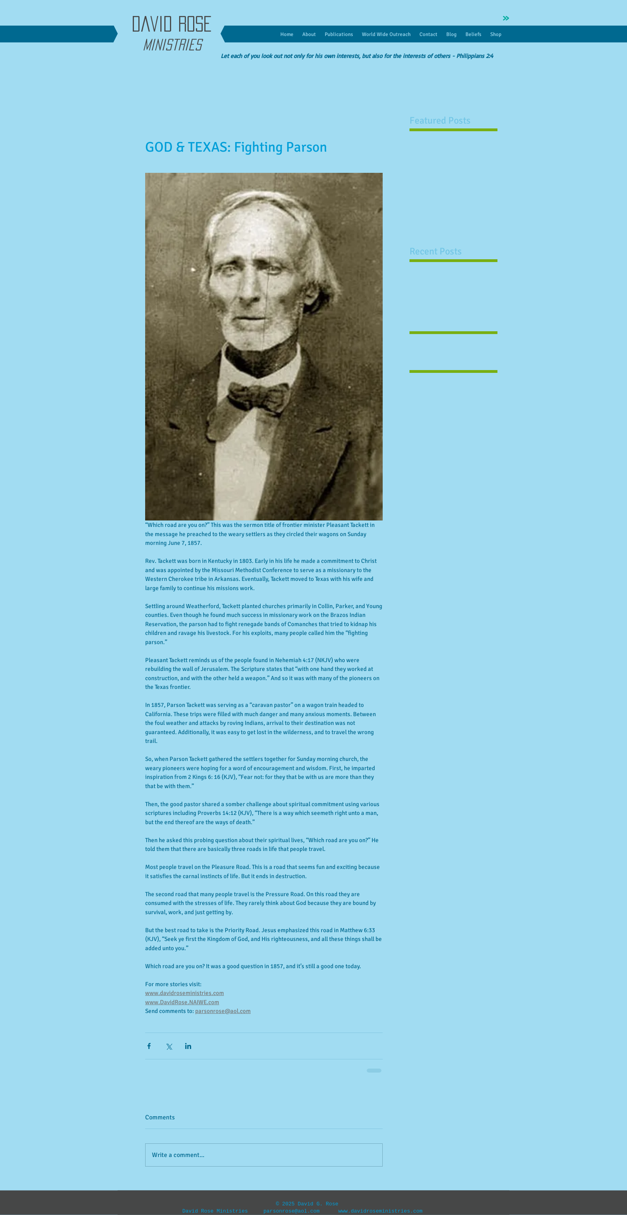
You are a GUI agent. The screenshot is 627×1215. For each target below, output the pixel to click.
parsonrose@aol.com (291, 1211)
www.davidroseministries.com (380, 1211)
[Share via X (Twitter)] (168, 1046)
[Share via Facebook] (149, 1046)
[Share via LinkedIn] (188, 1046)
